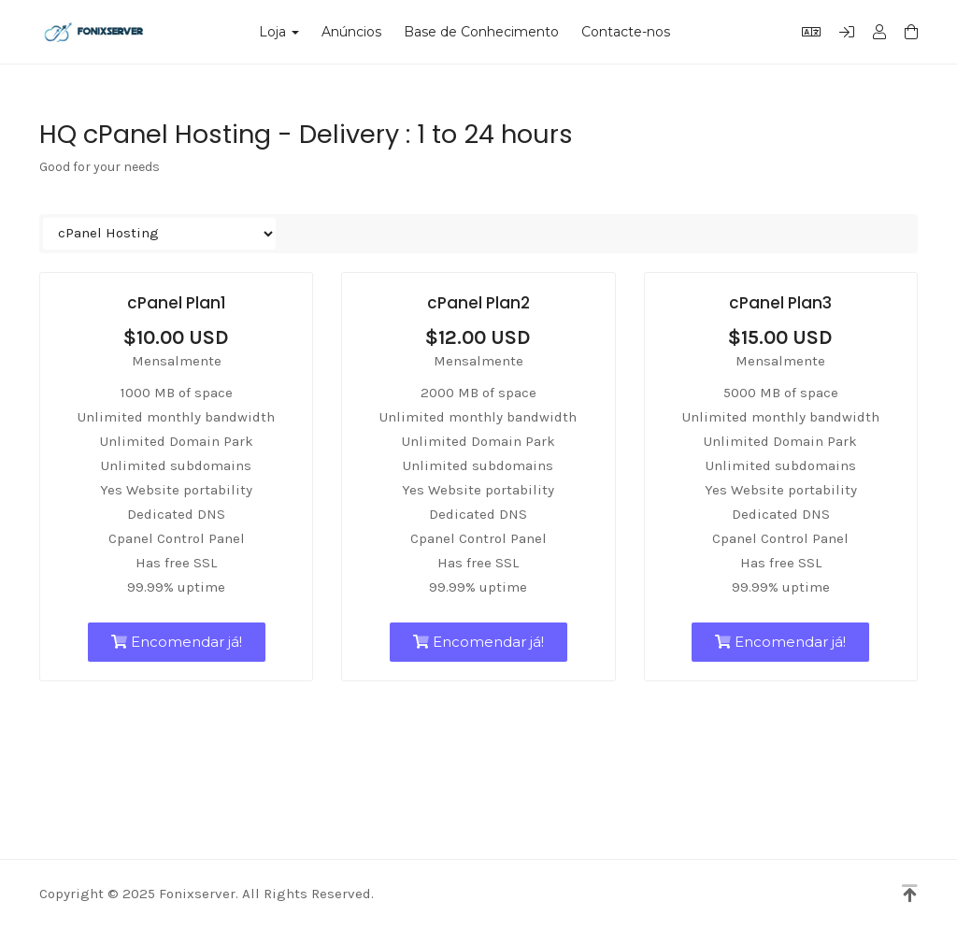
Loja (279, 31)
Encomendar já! (176, 642)
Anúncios (351, 31)
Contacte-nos (625, 31)
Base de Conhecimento (481, 31)
